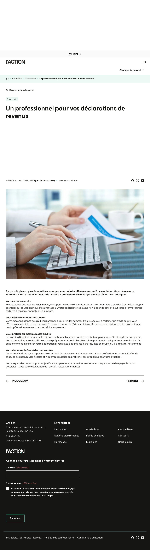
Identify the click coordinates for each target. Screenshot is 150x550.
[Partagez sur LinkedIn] (142, 180)
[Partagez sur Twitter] (137, 180)
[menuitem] (131, 70)
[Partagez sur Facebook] (132, 180)
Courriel (17, 467)
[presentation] (28, 506)
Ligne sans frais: (23, 440)
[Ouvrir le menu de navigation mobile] (144, 61)
